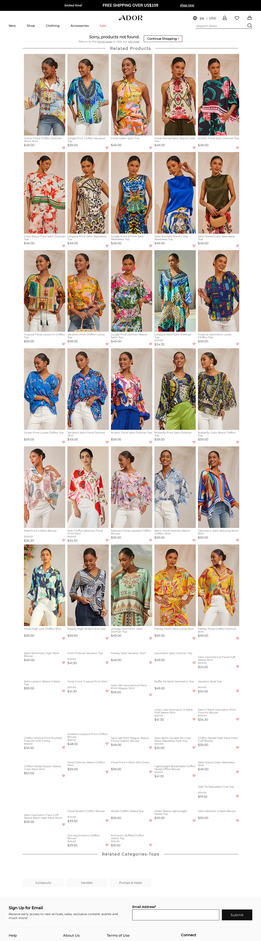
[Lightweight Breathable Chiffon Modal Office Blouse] (175, 758)
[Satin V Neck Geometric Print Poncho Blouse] (218, 701)
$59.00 (72, 145)
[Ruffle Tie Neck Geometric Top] (175, 675)
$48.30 (72, 744)
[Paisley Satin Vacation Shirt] (131, 646)
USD (212, 18)
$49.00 (29, 145)
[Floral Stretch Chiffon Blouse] (88, 804)
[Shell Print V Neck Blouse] (44, 487)
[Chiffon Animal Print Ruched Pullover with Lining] (44, 729)
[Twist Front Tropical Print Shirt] (88, 675)
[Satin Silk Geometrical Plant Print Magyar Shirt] (131, 677)
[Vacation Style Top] (218, 675)
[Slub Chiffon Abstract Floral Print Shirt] (88, 487)
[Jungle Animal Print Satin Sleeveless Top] (131, 193)
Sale (103, 26)
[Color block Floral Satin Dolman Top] (44, 193)
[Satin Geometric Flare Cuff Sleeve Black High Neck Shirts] (44, 806)
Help (13, 936)
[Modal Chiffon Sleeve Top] (131, 804)
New (12, 26)
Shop (31, 26)
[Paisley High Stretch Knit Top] (88, 585)
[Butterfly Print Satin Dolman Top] (175, 389)
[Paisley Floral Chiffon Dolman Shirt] (218, 585)
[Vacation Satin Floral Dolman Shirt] (88, 389)
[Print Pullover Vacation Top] (88, 646)
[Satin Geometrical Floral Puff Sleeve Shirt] (218, 648)
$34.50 (203, 691)
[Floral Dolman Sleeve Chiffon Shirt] (88, 756)
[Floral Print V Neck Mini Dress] (131, 756)
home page (104, 41)
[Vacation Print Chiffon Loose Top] (88, 291)
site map (133, 41)
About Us (71, 936)
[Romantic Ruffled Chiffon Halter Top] (131, 829)
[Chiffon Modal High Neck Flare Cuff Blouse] (218, 729)
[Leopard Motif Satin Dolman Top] (175, 291)
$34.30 (159, 344)
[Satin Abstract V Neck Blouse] (218, 804)
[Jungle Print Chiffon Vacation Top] (88, 95)
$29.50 (72, 821)
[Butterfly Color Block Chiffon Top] (218, 389)
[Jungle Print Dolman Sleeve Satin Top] (131, 291)
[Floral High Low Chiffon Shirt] (44, 585)
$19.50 (202, 797)
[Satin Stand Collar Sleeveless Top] (218, 193)
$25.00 (159, 748)
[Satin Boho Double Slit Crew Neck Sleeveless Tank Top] (175, 729)
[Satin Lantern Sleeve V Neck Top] (44, 675)
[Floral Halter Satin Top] (131, 95)
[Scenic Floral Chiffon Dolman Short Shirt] (44, 95)
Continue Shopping (163, 39)
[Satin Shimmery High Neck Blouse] (44, 646)
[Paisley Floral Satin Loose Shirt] (175, 585)
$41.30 (72, 663)
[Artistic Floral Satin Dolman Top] (218, 95)
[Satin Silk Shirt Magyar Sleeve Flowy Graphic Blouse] (131, 729)
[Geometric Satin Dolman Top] (175, 646)
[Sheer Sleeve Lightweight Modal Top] (175, 804)
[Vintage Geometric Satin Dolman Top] (131, 585)
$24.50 (203, 667)
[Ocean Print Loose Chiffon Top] (44, 389)
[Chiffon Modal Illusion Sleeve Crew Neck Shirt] (44, 758)
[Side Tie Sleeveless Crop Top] (218, 780)
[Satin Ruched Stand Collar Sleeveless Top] (175, 193)
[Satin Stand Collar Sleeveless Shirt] (218, 756)
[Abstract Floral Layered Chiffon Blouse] (131, 487)
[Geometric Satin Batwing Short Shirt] (218, 487)
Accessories (79, 26)
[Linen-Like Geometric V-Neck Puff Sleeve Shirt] (175, 701)
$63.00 (29, 773)
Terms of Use (118, 936)
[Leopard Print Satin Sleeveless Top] (88, 193)
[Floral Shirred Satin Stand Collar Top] (175, 95)
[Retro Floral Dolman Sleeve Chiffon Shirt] (175, 487)
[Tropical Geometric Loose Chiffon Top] (218, 291)
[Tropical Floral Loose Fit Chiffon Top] (44, 291)
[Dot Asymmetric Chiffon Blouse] (88, 829)
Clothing (53, 26)
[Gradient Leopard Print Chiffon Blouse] (88, 727)
